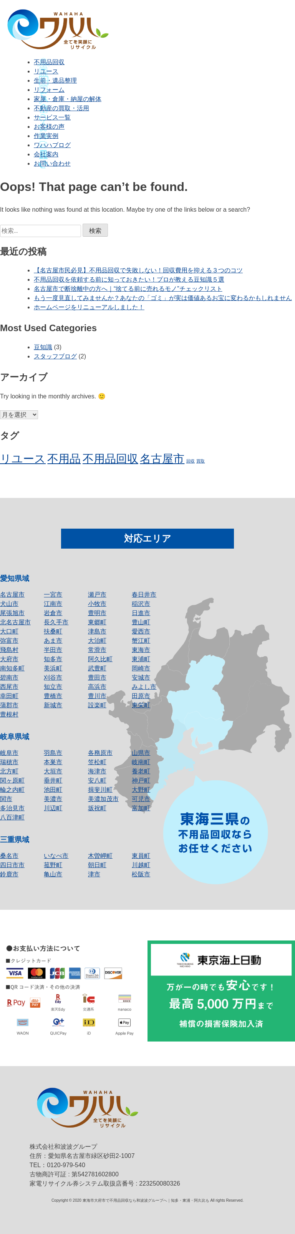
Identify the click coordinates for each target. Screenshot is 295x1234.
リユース (46, 71)
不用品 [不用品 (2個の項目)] (64, 458)
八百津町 (12, 817)
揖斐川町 (100, 789)
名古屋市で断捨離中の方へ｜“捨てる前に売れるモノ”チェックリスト (128, 288)
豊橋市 (53, 696)
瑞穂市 (9, 762)
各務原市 (100, 753)
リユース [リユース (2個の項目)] (23, 458)
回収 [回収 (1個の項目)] (190, 461)
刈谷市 (53, 677)
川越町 (141, 865)
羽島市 (53, 753)
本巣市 (53, 762)
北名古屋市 (15, 622)
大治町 (97, 640)
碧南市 (9, 677)
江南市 (53, 603)
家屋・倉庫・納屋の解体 (67, 99)
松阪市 (141, 874)
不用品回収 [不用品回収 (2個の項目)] (110, 458)
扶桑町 (53, 631)
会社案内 (46, 154)
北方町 (9, 771)
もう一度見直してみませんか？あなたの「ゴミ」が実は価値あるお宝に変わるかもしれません (163, 298)
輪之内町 (12, 789)
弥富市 (9, 640)
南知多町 (12, 668)
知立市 (53, 686)
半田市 (53, 650)
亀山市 (53, 874)
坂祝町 (97, 808)
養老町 (141, 771)
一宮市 (53, 594)
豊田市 (97, 677)
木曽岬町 (100, 856)
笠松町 (97, 762)
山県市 (141, 753)
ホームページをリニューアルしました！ (89, 307)
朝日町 (97, 865)
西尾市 (9, 686)
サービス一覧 (52, 117)
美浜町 (53, 668)
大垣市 (53, 771)
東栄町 (141, 705)
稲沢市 (141, 603)
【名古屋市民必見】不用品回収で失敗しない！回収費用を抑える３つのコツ (138, 270)
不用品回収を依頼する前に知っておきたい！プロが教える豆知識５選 (129, 279)
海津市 (97, 771)
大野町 (141, 789)
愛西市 (141, 631)
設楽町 (97, 705)
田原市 (141, 696)
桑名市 (9, 856)
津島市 (97, 631)
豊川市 (97, 696)
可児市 (141, 799)
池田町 (53, 789)
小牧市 (97, 603)
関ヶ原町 (12, 780)
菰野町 (53, 865)
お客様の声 (49, 126)
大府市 (9, 659)
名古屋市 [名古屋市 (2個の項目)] (162, 458)
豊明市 (97, 613)
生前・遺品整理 (55, 80)
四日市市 (12, 865)
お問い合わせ (52, 163)
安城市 (141, 677)
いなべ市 (56, 856)
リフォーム (49, 89)
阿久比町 (100, 659)
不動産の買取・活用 (61, 108)
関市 (6, 799)
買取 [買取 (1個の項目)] (200, 461)
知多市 (53, 659)
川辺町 (53, 808)
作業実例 (46, 136)
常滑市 (97, 650)
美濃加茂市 (103, 799)
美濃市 (53, 799)
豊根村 (9, 714)
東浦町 (141, 659)
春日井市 (144, 594)
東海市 (141, 650)
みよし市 (144, 686)
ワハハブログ (52, 145)
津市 (94, 874)
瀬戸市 (97, 594)
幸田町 (9, 696)
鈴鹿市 (9, 874)
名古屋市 (12, 594)
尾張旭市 (12, 613)
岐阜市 (9, 753)
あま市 (53, 640)
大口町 (9, 631)
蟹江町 (141, 640)
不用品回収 (49, 62)
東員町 (141, 856)
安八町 (97, 780)
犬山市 (9, 603)
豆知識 (43, 347)
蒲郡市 (9, 705)
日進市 (141, 613)
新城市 (53, 705)
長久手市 (56, 622)
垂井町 (53, 780)
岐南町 (141, 762)
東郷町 (97, 622)
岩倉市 (53, 613)
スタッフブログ (55, 356)
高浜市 (97, 686)
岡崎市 (141, 668)
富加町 (141, 808)
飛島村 (9, 650)
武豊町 (97, 668)
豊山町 (141, 622)
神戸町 (141, 780)
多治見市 (12, 808)
